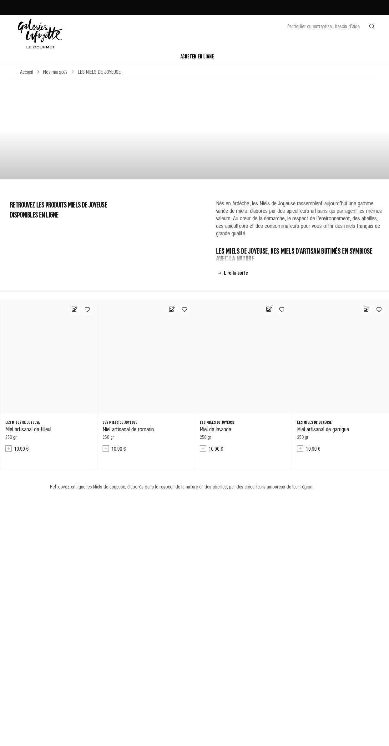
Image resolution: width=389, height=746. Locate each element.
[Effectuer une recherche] (372, 26)
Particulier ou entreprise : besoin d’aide (323, 26)
